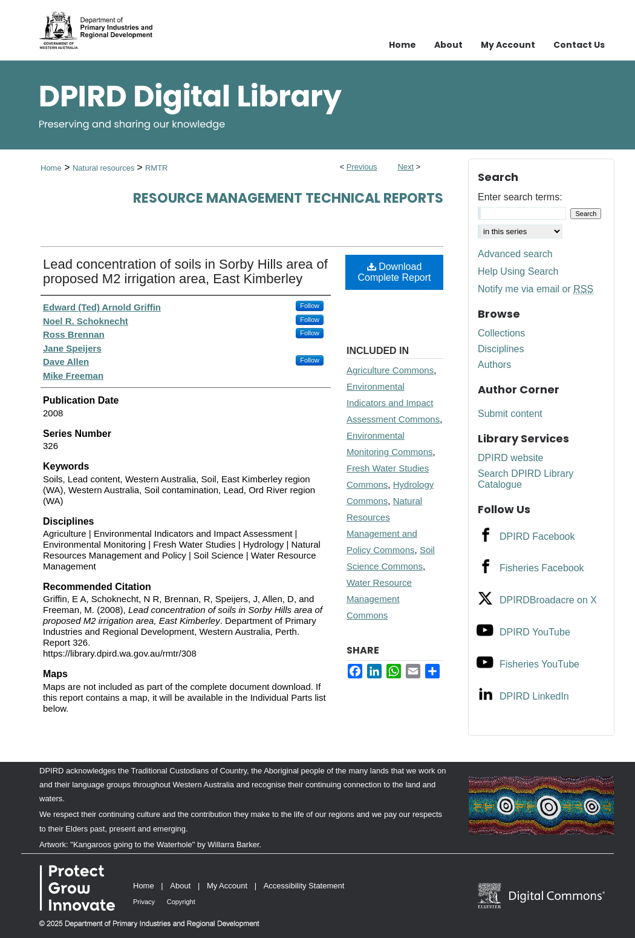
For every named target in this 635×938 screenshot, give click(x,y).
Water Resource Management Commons (379, 598)
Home (51, 167)
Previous (362, 166)
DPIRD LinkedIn (534, 696)
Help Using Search (518, 271)
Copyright (181, 901)
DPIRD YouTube (535, 632)
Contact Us (579, 45)
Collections (501, 333)
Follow (309, 305)
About (180, 885)
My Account (227, 885)
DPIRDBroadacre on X (548, 600)
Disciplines (501, 349)
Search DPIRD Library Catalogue (525, 479)
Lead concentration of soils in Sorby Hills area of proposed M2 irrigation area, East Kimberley (185, 271)
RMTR (156, 167)
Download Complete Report (394, 272)
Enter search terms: (520, 197)
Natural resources (105, 167)
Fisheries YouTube (539, 664)
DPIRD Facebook (537, 536)
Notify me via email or (535, 289)
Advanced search (515, 254)
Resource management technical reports (288, 198)
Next (405, 166)
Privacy (144, 901)
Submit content (510, 413)
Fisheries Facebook (542, 568)
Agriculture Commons (390, 370)
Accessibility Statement (304, 885)
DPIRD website (510, 458)
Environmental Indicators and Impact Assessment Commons (393, 402)
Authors (494, 364)
